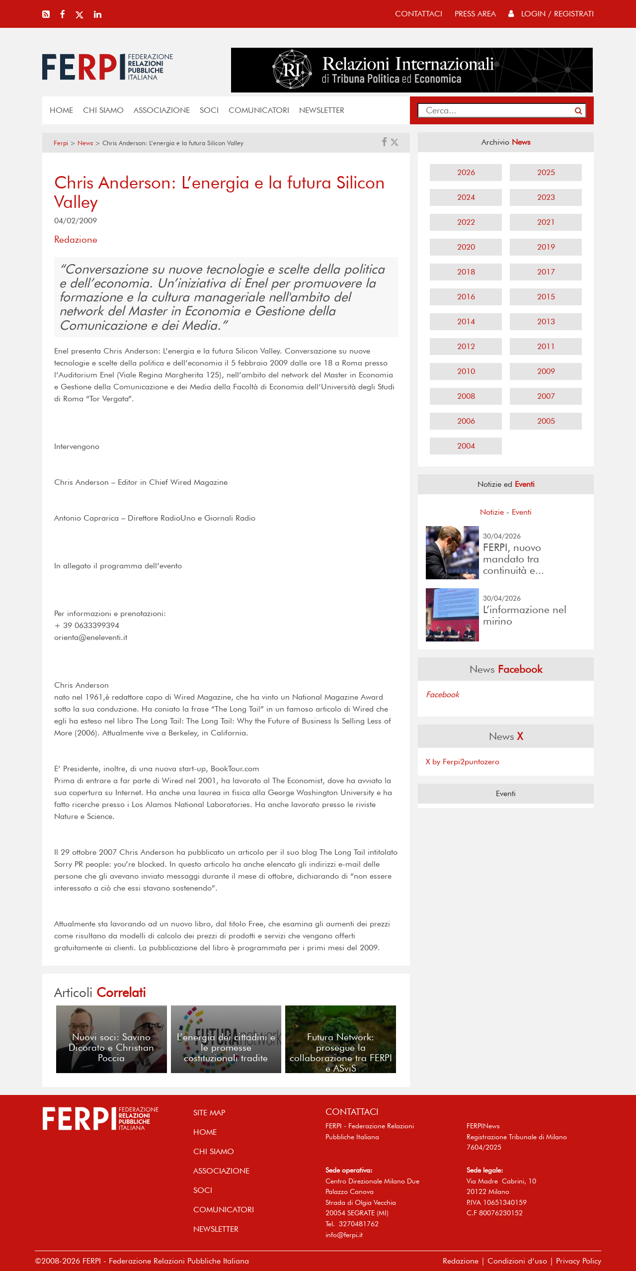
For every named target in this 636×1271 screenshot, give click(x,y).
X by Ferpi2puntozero (462, 761)
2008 (466, 396)
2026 (466, 172)
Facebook (442, 694)
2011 (546, 346)
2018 (466, 271)
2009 (546, 371)
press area (475, 13)
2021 (546, 222)
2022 (466, 222)
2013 (546, 321)
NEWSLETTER (321, 110)
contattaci (418, 13)
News (85, 143)
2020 (466, 247)
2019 (546, 247)
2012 (466, 346)
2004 (466, 446)
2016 (466, 296)
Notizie (492, 512)
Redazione (460, 1261)
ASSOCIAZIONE (162, 110)
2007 (546, 396)
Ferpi (61, 143)
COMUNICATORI (259, 110)
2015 (546, 296)
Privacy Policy (578, 1261)
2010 (466, 371)
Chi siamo (103, 110)
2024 (466, 197)
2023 (546, 197)
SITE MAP (209, 1112)
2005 (546, 421)
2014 (466, 321)
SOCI (209, 110)
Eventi (522, 512)
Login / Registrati (551, 13)
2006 (466, 421)
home (61, 110)
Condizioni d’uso (517, 1261)
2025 (546, 172)
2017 (546, 271)
